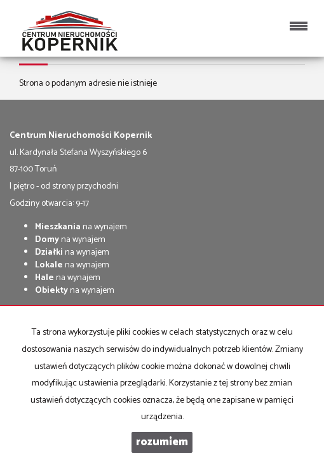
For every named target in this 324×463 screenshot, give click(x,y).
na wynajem (81, 227)
